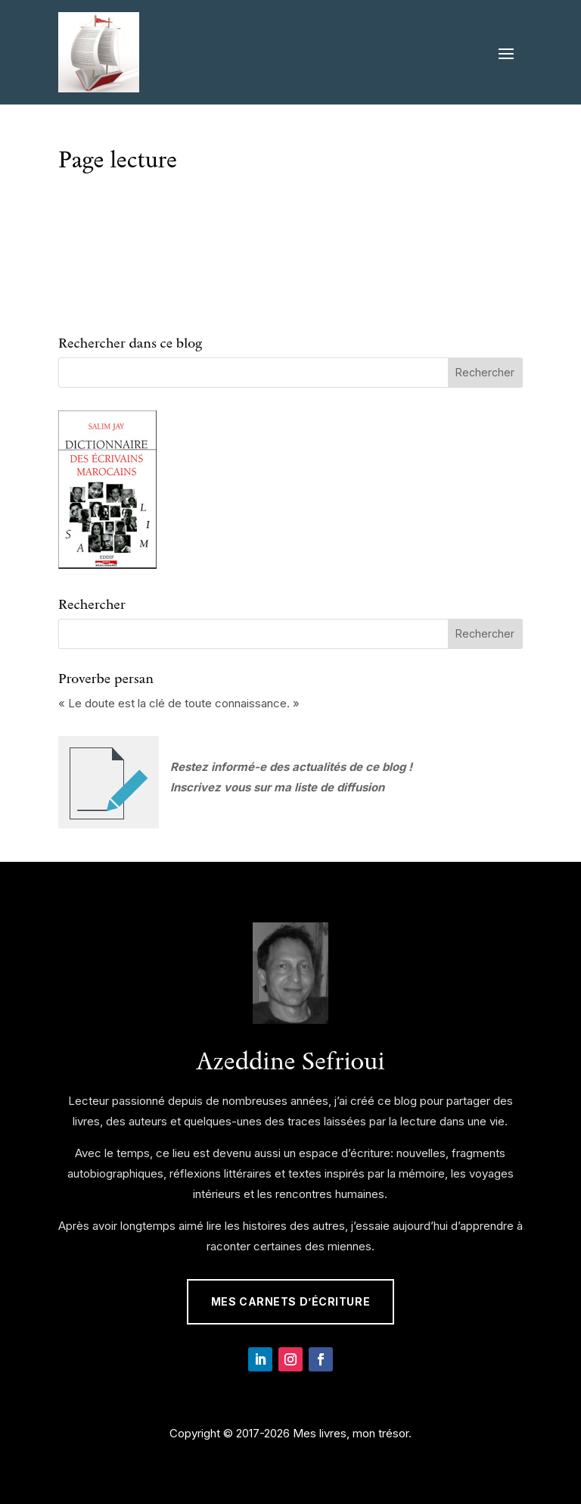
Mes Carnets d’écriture (290, 1301)
